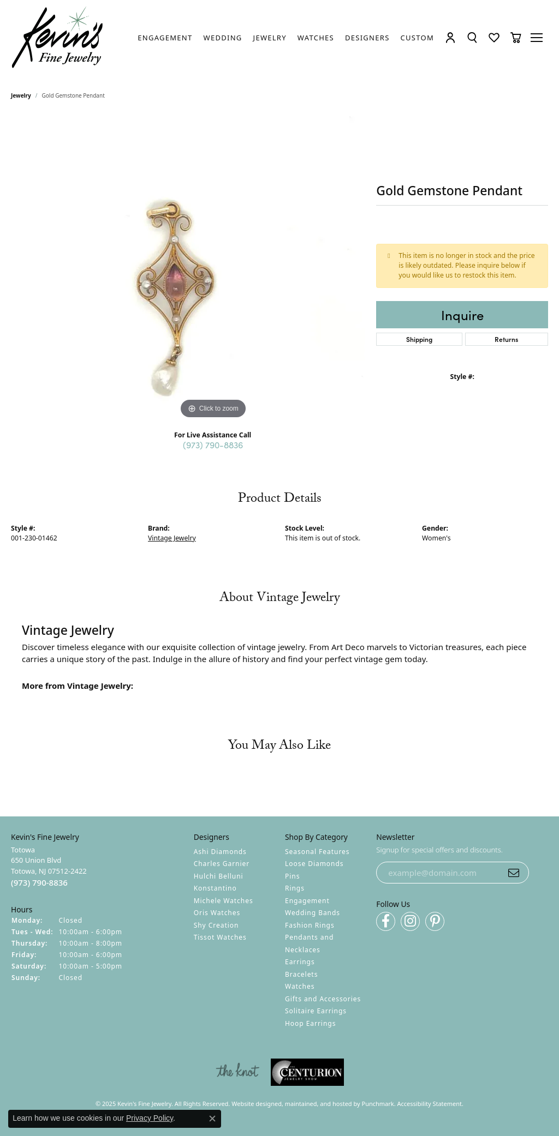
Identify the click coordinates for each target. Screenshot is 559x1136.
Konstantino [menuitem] (215, 888)
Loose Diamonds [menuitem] (314, 863)
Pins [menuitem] (292, 876)
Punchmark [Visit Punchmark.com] (378, 1103)
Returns (506, 339)
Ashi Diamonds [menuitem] (220, 851)
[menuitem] (237, 1072)
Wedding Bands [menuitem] (312, 912)
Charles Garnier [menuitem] (221, 863)
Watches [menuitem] (299, 986)
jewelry (21, 95)
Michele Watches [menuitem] (223, 900)
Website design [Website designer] (253, 1103)
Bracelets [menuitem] (301, 974)
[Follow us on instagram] (410, 921)
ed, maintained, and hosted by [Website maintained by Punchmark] (318, 1103)
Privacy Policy (149, 1118)
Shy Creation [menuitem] (216, 925)
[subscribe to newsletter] (513, 872)
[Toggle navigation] (537, 37)
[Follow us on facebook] (385, 921)
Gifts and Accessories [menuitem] (323, 998)
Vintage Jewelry (172, 538)
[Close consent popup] (212, 1118)
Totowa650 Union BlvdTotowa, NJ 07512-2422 (49, 866)
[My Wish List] (494, 37)
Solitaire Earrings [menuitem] (316, 1010)
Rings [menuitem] (295, 888)
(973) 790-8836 (213, 444)
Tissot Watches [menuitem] (220, 937)
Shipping (419, 339)
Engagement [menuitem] (307, 900)
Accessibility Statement (429, 1103)
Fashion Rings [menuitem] (310, 925)
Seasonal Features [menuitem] (317, 851)
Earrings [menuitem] (300, 961)
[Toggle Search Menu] (472, 37)
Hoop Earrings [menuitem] (310, 1023)
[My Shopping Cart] (515, 37)
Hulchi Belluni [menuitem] (218, 876)
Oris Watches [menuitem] (217, 912)
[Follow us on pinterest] (434, 921)
